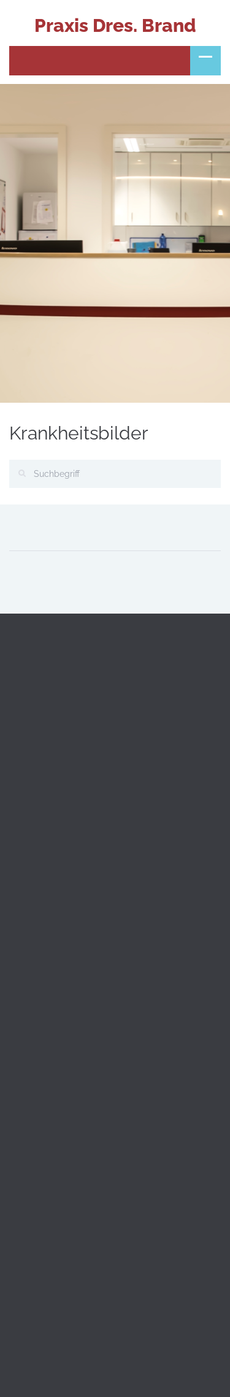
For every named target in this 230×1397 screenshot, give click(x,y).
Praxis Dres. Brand (115, 25)
